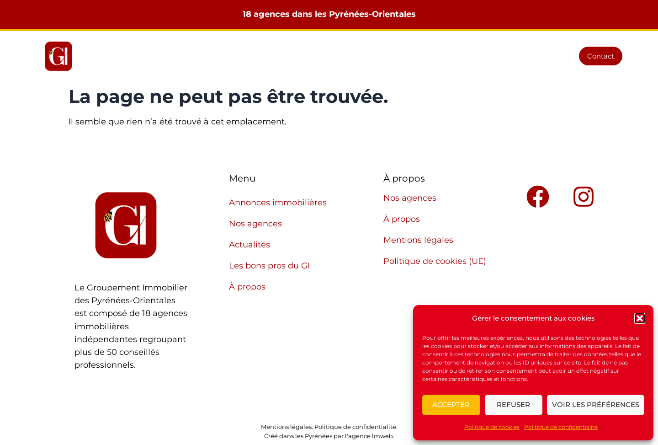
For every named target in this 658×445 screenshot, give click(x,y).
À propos (529, 56)
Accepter (451, 404)
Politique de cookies (492, 427)
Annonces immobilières (240, 56)
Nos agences (326, 56)
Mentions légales (418, 240)
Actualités (386, 56)
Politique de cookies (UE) (434, 261)
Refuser (513, 404)
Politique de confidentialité (561, 427)
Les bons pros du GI (458, 56)
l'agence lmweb (369, 436)
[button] (639, 318)
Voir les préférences (595, 404)
